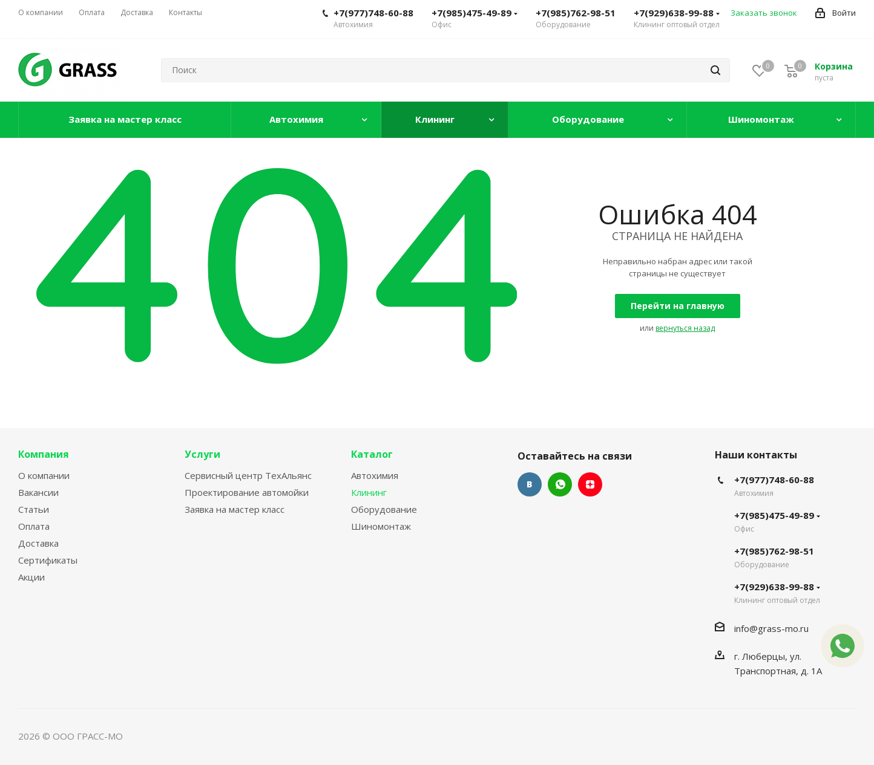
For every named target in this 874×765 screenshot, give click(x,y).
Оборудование (384, 509)
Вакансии (38, 492)
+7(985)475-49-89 (475, 12)
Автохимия (374, 475)
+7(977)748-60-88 (373, 12)
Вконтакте (530, 484)
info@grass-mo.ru (771, 628)
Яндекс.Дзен (590, 484)
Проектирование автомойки (247, 492)
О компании (44, 475)
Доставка (38, 543)
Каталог (372, 454)
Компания (43, 454)
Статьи (33, 509)
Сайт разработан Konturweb (187, 736)
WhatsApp (560, 484)
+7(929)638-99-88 (677, 12)
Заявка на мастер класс (234, 509)
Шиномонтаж (381, 526)
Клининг (369, 492)
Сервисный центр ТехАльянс (248, 475)
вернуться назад (685, 328)
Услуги (202, 454)
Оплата (34, 526)
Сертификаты (47, 560)
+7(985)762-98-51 (576, 12)
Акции (31, 577)
